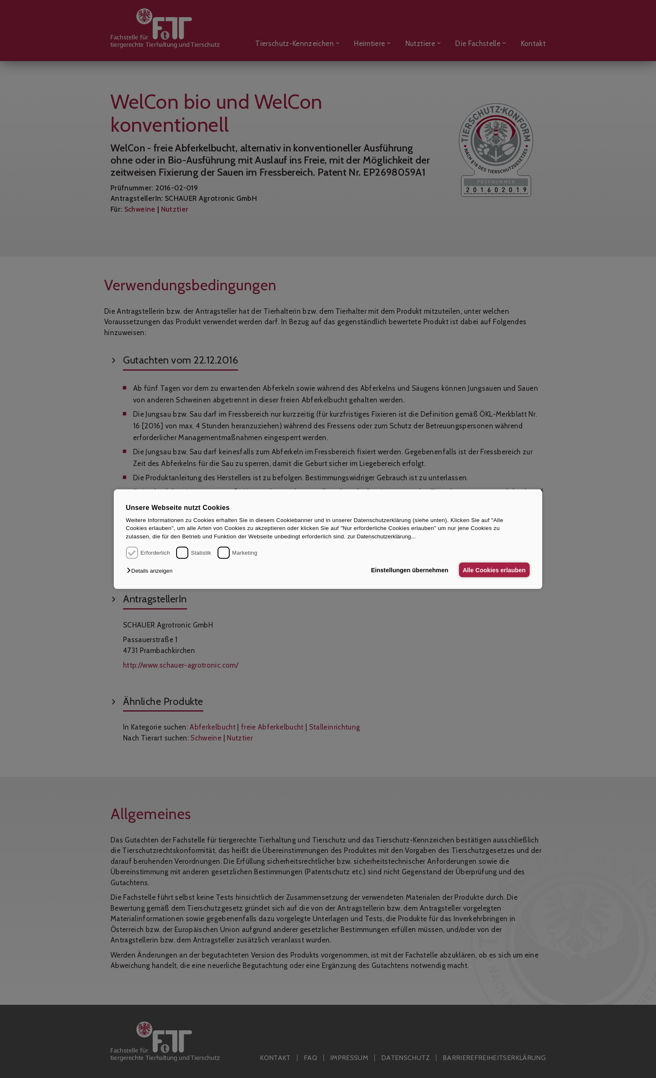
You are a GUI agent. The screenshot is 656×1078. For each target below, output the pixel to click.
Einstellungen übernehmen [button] (406, 569)
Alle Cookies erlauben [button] (492, 569)
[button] (151, 571)
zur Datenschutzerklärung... (381, 536)
